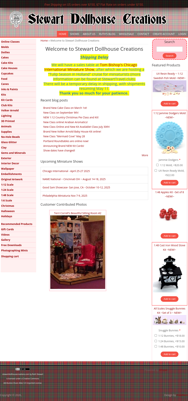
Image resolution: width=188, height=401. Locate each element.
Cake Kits (7, 63)
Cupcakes (7, 73)
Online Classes (10, 41)
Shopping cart (10, 256)
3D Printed (8, 121)
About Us (89, 34)
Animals (6, 126)
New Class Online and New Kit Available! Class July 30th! (76, 126)
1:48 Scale (7, 195)
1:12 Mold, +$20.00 (171, 165)
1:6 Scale (6, 200)
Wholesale (126, 34)
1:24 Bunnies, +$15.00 (171, 341)
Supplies (6, 131)
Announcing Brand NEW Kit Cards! (63, 146)
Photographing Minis (14, 250)
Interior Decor (10, 163)
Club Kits (6, 105)
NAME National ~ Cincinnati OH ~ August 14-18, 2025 (74, 179)
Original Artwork (12, 179)
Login (182, 34)
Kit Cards (7, 100)
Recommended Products (16, 224)
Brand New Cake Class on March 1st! (65, 108)
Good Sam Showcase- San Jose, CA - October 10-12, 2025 (76, 187)
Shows (74, 34)
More (145, 155)
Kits (3, 94)
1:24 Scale (7, 189)
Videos (5, 234)
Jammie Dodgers (169, 160)
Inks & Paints (9, 89)
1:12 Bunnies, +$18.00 (171, 335)
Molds (5, 47)
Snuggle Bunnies (169, 330)
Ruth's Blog (107, 34)
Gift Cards (7, 229)
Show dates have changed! (59, 150)
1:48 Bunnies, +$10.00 (171, 346)
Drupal (163, 370)
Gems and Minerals (13, 153)
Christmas (7, 205)
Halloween (8, 211)
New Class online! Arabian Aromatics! (65, 122)
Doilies (5, 52)
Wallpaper (7, 168)
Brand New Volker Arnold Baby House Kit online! (72, 131)
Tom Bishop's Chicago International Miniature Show (90, 67)
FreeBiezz (182, 395)
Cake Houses (9, 68)
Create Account (164, 34)
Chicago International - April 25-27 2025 (66, 171)
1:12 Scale (7, 184)
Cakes (5, 57)
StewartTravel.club (117, 78)
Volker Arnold (10, 110)
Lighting (6, 115)
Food (4, 78)
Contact (143, 34)
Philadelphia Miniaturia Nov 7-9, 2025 (65, 195)
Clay (4, 147)
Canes (5, 84)
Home (62, 34)
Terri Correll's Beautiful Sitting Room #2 (77, 213)
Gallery (5, 239)
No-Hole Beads (10, 137)
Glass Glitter (9, 142)
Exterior (6, 158)
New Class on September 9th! (61, 112)
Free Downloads (11, 245)
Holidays (6, 216)
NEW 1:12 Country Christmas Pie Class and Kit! (71, 117)
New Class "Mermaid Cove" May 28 (64, 136)
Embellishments (11, 174)
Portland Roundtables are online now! (65, 141)
